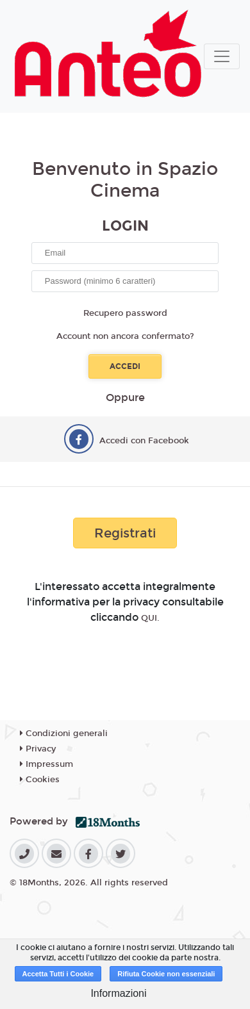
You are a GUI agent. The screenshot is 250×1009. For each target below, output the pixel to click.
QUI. (150, 618)
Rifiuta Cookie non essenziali (166, 974)
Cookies (40, 780)
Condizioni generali (64, 733)
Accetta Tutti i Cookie (58, 974)
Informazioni (118, 993)
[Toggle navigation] (222, 56)
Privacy (38, 749)
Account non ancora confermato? (125, 336)
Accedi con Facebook (144, 441)
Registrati (125, 533)
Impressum (46, 764)
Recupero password (125, 313)
